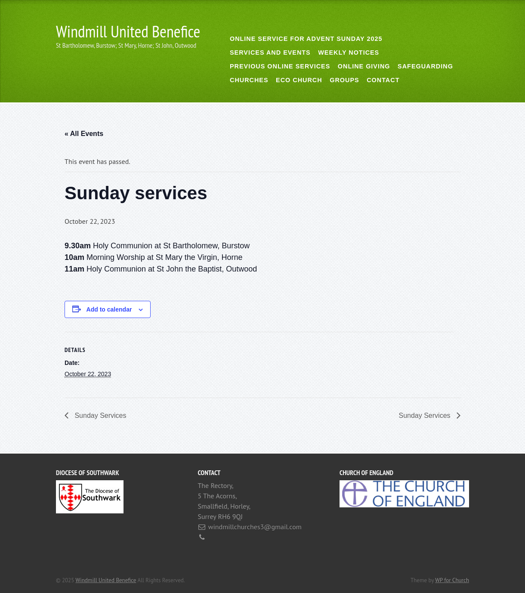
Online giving (364, 66)
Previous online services (280, 66)
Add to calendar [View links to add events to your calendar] (109, 309)
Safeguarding (425, 66)
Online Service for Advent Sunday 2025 (306, 38)
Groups (344, 80)
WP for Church (452, 580)
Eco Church (299, 80)
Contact (383, 80)
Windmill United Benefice (128, 31)
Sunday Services (100, 415)
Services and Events (270, 52)
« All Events (84, 133)
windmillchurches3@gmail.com (255, 526)
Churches (249, 80)
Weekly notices (348, 52)
